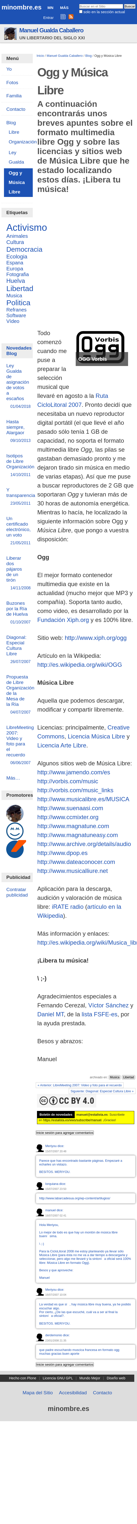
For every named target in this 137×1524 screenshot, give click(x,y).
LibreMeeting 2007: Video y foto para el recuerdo (20, 745)
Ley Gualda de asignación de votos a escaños (17, 386)
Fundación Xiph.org (63, 619)
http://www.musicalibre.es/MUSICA (83, 799)
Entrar (48, 17)
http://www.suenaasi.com (70, 808)
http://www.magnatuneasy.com (77, 835)
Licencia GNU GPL (58, 1378)
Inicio (40, 56)
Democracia (24, 249)
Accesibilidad (73, 1392)
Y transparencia (20, 496)
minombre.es (21, 7)
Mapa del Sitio (38, 1392)
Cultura (15, 242)
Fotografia (17, 274)
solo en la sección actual (104, 12)
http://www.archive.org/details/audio (84, 844)
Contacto (102, 1392)
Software (16, 315)
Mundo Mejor (89, 1378)
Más (64, 7)
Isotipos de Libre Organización (20, 465)
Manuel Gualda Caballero (51, 30)
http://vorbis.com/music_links (75, 790)
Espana (14, 262)
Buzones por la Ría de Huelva (17, 613)
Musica (114, 1077)
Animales (17, 236)
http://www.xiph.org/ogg (96, 637)
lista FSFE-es (99, 1014)
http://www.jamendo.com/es (73, 772)
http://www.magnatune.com (73, 826)
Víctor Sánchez (108, 1005)
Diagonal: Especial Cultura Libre (17, 650)
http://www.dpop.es (62, 853)
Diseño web (116, 1378)
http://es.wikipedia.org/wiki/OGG (79, 664)
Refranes (16, 309)
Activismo (26, 227)
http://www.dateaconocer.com (76, 861)
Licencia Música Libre (96, 736)
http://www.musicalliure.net (72, 870)
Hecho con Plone (22, 1378)
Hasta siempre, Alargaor (17, 431)
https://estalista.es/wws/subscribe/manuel (72, 1120)
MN (50, 7)
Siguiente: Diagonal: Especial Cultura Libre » (102, 1091)
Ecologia (16, 256)
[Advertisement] (64, 262)
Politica (18, 303)
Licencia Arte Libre (61, 745)
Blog (88, 56)
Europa (14, 268)
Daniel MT (50, 1014)
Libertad (128, 1077)
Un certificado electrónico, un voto (18, 531)
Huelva (15, 280)
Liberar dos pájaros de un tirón (17, 573)
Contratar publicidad (17, 892)
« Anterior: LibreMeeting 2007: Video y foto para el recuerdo (80, 1085)
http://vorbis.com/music (67, 781)
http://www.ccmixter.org (68, 817)
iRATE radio (68, 906)
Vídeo (12, 321)
